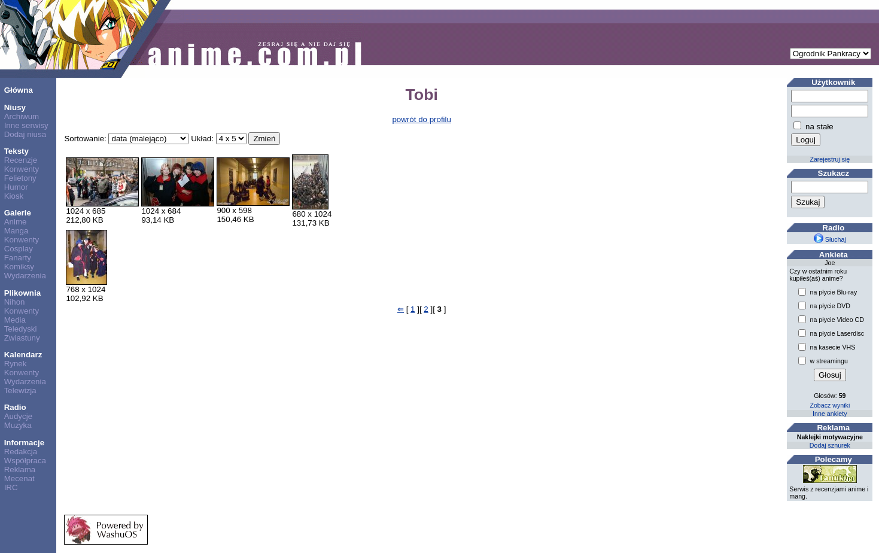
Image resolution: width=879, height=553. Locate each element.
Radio (15, 407)
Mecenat (19, 478)
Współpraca (25, 460)
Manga (16, 230)
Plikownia (22, 292)
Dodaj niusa (25, 134)
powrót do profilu (421, 119)
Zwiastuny (22, 337)
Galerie (17, 212)
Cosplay (18, 248)
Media (15, 319)
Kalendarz (23, 354)
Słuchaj (830, 239)
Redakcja (21, 451)
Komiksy (19, 266)
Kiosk (14, 196)
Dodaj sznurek (830, 445)
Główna (18, 90)
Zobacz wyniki (830, 405)
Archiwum (21, 116)
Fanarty (17, 257)
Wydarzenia (25, 275)
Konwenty (21, 169)
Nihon (14, 301)
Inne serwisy (26, 125)
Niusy (15, 107)
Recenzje (21, 160)
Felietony (20, 178)
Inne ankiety (830, 413)
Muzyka (18, 425)
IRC (11, 487)
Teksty (16, 151)
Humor (16, 187)
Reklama (20, 469)
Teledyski (20, 328)
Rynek (15, 363)
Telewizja (20, 390)
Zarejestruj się (830, 159)
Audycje (18, 416)
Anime (15, 221)
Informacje (24, 442)
